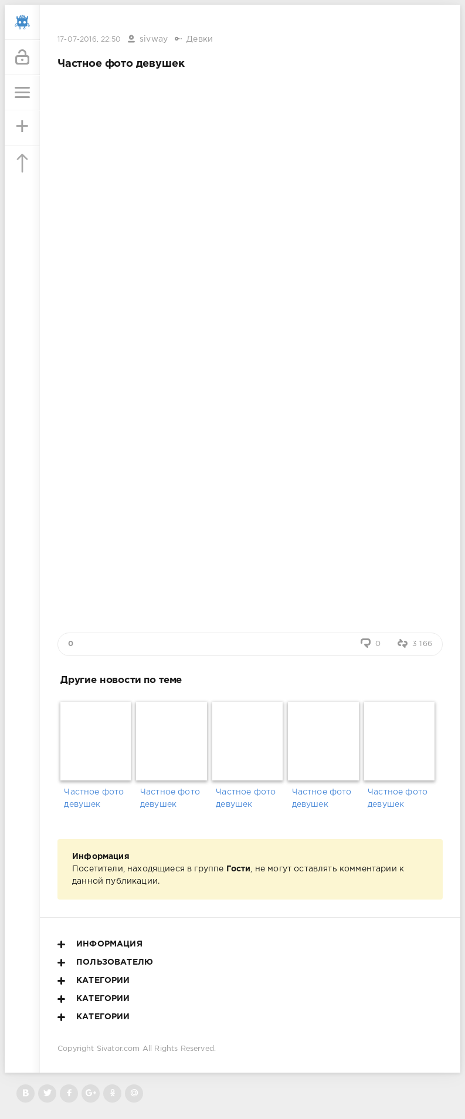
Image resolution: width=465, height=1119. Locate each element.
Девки (199, 39)
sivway (154, 39)
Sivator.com (118, 1049)
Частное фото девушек (94, 798)
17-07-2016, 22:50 (89, 39)
